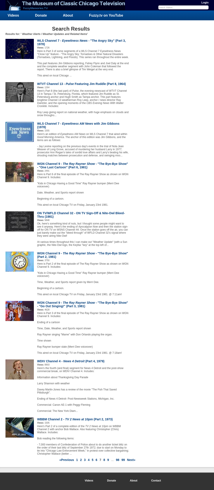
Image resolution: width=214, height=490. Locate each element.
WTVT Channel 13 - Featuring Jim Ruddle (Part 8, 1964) (81, 84)
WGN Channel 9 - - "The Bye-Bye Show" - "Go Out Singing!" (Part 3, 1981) (82, 304)
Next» (131, 460)
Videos (13, 15)
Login (205, 2)
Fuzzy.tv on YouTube (106, 15)
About (68, 15)
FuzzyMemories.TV (67, 5)
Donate (41, 15)
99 (123, 460)
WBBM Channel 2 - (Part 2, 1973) (75, 419)
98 (117, 460)
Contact (156, 480)
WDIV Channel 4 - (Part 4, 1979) (70, 361)
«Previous (66, 460)
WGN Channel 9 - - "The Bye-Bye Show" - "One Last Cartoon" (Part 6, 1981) (82, 165)
